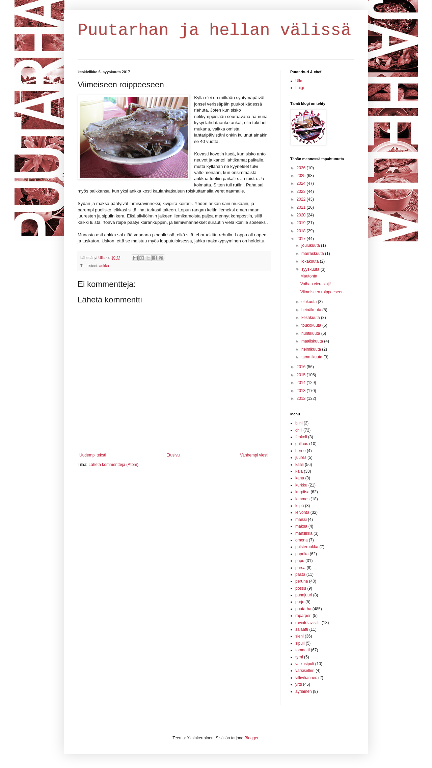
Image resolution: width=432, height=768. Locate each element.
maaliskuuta (312, 341)
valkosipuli (304, 663)
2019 (302, 222)
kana (299, 478)
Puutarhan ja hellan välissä (214, 30)
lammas (302, 499)
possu (300, 588)
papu (299, 560)
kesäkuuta (311, 317)
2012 (302, 398)
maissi (301, 519)
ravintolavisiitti (308, 622)
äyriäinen (303, 691)
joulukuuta (311, 245)
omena (301, 540)
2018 (302, 231)
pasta (300, 574)
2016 (302, 366)
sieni (299, 636)
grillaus (301, 443)
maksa (301, 526)
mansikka (304, 533)
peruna (301, 581)
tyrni (299, 657)
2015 (302, 375)
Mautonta (308, 276)
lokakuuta (310, 261)
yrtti (298, 684)
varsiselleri (305, 670)
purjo (299, 601)
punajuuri (303, 595)
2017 (302, 238)
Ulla (298, 81)
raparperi (303, 615)
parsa (300, 567)
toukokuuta (311, 325)
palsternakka (306, 546)
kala (299, 471)
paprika (301, 554)
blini (298, 423)
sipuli (299, 643)
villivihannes (306, 677)
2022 (302, 199)
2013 (302, 390)
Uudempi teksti (92, 455)
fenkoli (301, 437)
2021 (302, 207)
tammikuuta (312, 357)
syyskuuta (311, 269)
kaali (299, 464)
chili (298, 430)
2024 (302, 183)
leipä (299, 505)
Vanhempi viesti (254, 455)
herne (300, 450)
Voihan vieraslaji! (315, 284)
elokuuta (309, 301)
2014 (302, 382)
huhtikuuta (311, 333)
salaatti (301, 629)
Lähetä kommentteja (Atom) (113, 464)
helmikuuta (311, 349)
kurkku (301, 485)
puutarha (303, 609)
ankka (104, 266)
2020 (302, 215)
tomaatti (302, 650)
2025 (302, 175)
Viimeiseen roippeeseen (322, 292)
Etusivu (173, 455)
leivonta (302, 512)
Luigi (299, 87)
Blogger (252, 738)
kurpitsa (302, 492)
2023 (302, 191)
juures (300, 457)
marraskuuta (313, 253)
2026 (302, 168)
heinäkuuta (311, 309)
